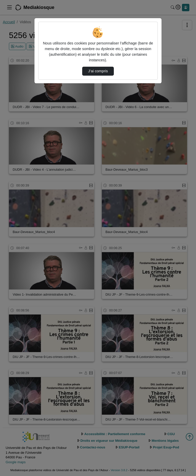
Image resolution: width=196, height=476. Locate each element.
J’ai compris (98, 71)
